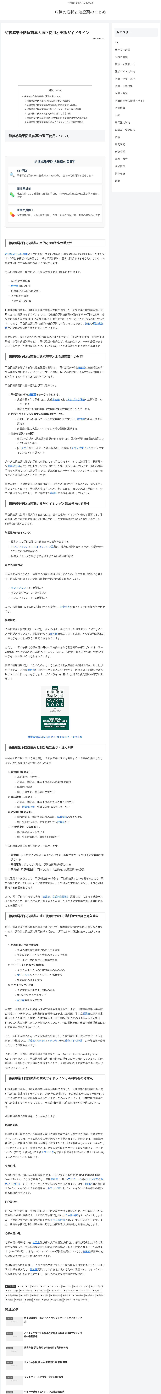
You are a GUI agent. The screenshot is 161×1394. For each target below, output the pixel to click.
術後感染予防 (12, 255)
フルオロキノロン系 (42, 548)
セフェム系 (48, 1154)
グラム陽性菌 (70, 1217)
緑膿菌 (31, 1042)
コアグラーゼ (73, 1181)
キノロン (66, 1288)
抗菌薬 (24, 255)
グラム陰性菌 (57, 1221)
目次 (51, 90)
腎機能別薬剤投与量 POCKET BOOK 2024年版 (55, 738)
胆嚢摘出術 (28, 808)
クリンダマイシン (81, 450)
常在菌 (56, 401)
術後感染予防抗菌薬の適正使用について (42, 96)
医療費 (34, 1297)
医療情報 (10, 1288)
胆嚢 (37, 1302)
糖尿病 (46, 898)
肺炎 (87, 325)
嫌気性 (44, 1297)
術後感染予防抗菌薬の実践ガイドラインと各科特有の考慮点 (55, 123)
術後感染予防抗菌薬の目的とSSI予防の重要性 (48, 101)
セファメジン (55, 1293)
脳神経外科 (14, 467)
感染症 (54, 495)
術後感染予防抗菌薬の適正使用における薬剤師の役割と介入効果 (57, 119)
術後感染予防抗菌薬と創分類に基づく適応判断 (48, 114)
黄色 (69, 401)
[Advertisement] (55, 61)
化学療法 (24, 1297)
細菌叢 (81, 369)
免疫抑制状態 (60, 898)
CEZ (20, 1288)
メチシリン (53, 1042)
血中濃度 (65, 608)
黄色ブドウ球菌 (80, 1302)
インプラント (54, 1288)
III (27, 1288)
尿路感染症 (55, 1297)
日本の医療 (78, 1297)
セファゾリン (18, 589)
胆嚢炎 (61, 823)
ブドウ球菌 (78, 401)
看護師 (86, 1015)
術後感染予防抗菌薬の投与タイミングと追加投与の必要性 (54, 110)
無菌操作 (62, 818)
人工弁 (36, 1244)
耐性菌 (15, 287)
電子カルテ (23, 977)
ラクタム (24, 450)
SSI (43, 1288)
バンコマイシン (20, 548)
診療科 (67, 1302)
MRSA (41, 1042)
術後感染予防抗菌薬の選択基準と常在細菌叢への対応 (52, 105)
